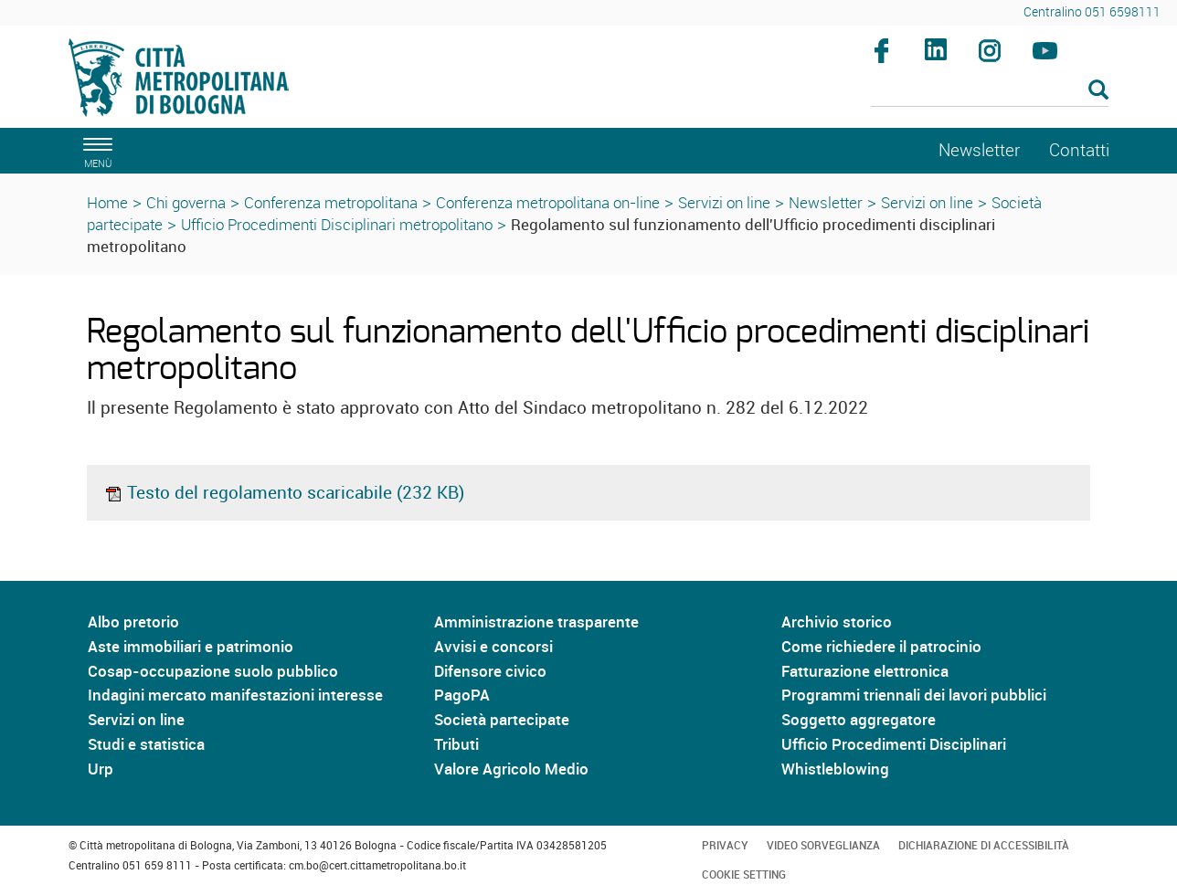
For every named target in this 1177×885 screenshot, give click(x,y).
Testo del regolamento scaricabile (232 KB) (284, 492)
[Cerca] (990, 91)
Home (107, 202)
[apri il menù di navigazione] (95, 150)
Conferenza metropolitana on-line (548, 202)
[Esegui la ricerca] (1098, 91)
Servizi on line (724, 202)
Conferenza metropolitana (331, 202)
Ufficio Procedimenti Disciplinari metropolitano (337, 224)
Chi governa (186, 202)
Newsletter (826, 202)
